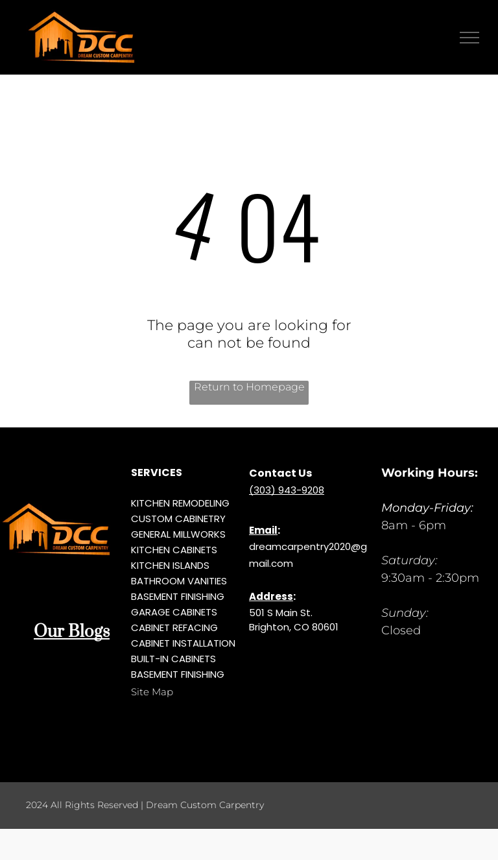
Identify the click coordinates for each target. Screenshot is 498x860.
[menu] (469, 37)
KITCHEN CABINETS (174, 549)
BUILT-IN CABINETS (173, 658)
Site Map (152, 692)
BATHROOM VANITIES (179, 581)
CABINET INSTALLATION (183, 643)
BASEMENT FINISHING (177, 596)
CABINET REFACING (174, 627)
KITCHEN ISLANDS (170, 565)
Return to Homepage (249, 387)
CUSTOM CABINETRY (178, 518)
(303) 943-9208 (286, 490)
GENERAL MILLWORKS (178, 534)
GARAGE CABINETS (174, 612)
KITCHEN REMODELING (180, 503)
